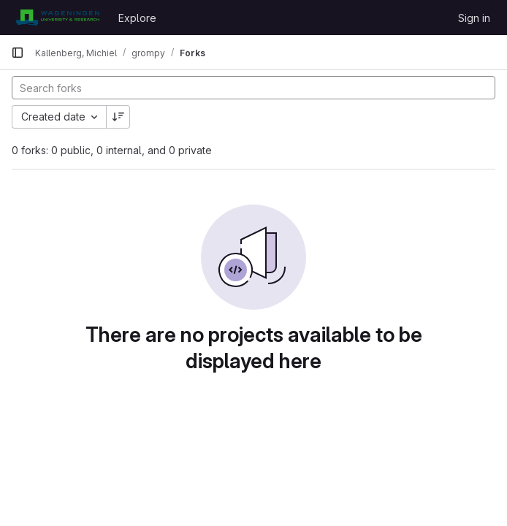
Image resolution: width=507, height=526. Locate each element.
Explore (137, 18)
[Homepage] (57, 17)
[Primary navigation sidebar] (17, 52)
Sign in (474, 18)
